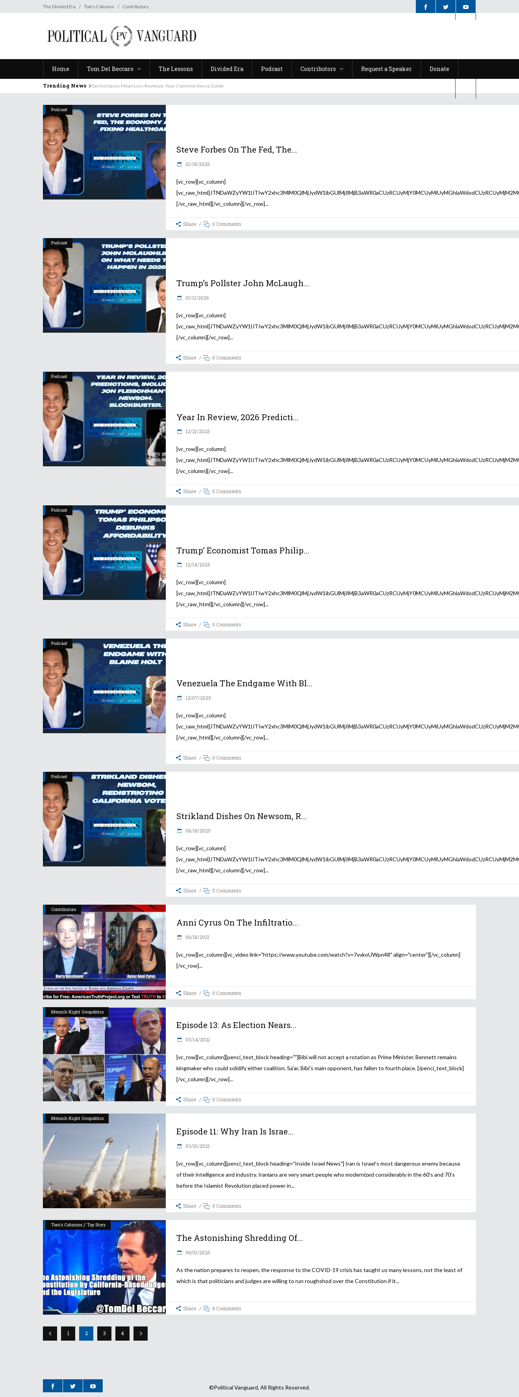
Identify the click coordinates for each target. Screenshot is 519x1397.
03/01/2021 (197, 1146)
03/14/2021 (197, 1039)
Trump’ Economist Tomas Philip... (243, 550)
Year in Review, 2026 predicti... (237, 417)
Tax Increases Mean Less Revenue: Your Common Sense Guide (157, 86)
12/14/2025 (197, 564)
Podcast (59, 109)
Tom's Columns (66, 1224)
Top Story (96, 1224)
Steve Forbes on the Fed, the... (236, 149)
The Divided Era (59, 6)
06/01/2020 (197, 1252)
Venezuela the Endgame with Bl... (244, 683)
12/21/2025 (197, 431)
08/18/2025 (197, 830)
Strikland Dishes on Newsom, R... (241, 815)
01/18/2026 (196, 164)
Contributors (135, 6)
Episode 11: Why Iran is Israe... (235, 1131)
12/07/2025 (197, 698)
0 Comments (226, 224)
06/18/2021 (196, 937)
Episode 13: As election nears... (236, 1024)
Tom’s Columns (99, 6)
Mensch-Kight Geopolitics (77, 1012)
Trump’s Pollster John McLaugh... (243, 283)
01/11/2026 (196, 297)
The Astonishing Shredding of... (239, 1237)
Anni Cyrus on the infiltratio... (237, 922)
